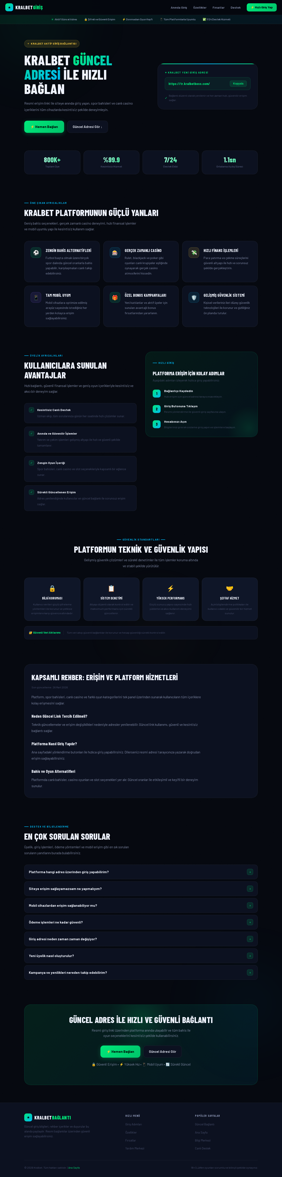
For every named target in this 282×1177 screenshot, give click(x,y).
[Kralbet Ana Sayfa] (24, 7)
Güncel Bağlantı (204, 1124)
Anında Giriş (179, 7)
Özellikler (199, 7)
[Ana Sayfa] (71, 1117)
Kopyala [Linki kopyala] (238, 83)
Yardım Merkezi (134, 1148)
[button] (141, 872)
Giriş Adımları (133, 1124)
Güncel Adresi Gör (162, 1051)
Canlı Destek (203, 1148)
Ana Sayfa (201, 1132)
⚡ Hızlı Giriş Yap (262, 7)
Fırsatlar (218, 7)
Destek (236, 7)
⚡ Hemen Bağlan (44, 127)
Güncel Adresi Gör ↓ (87, 127)
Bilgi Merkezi (203, 1140)
